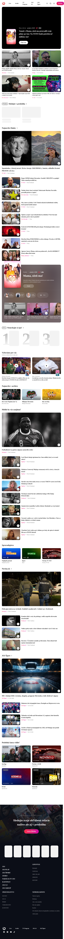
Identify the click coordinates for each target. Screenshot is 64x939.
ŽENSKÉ (34, 868)
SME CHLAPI (36, 874)
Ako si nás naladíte (37, 906)
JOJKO (5, 878)
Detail (28, 286)
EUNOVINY (5, 912)
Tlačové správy (36, 900)
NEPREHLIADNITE (38, 896)
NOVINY (4, 900)
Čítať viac (23, 42)
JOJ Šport (38, 3)
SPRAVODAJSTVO (8, 896)
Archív (17, 3)
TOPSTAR (35, 871)
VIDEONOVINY (6, 909)
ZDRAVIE (35, 877)
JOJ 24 (32, 3)
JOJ (4, 867)
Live (10, 3)
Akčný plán (35, 918)
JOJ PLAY (6, 870)
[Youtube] (11, 936)
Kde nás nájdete (36, 909)
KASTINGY (7, 885)
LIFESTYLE (36, 864)
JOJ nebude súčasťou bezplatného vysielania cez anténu (46, 915)
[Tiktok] (14, 936)
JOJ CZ (5, 889)
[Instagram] (7, 936)
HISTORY (35, 880)
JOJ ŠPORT (7, 874)
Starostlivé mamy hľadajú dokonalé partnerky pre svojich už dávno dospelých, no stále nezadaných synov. (38, 281)
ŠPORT (4, 906)
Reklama (34, 903)
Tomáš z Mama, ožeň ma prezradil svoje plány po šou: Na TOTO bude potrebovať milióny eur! (36, 34)
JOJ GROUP (7, 892)
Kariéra (34, 912)
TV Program (25, 3)
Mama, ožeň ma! (33, 275)
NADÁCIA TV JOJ (10, 881)
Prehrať (31, 831)
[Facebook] (4, 936)
